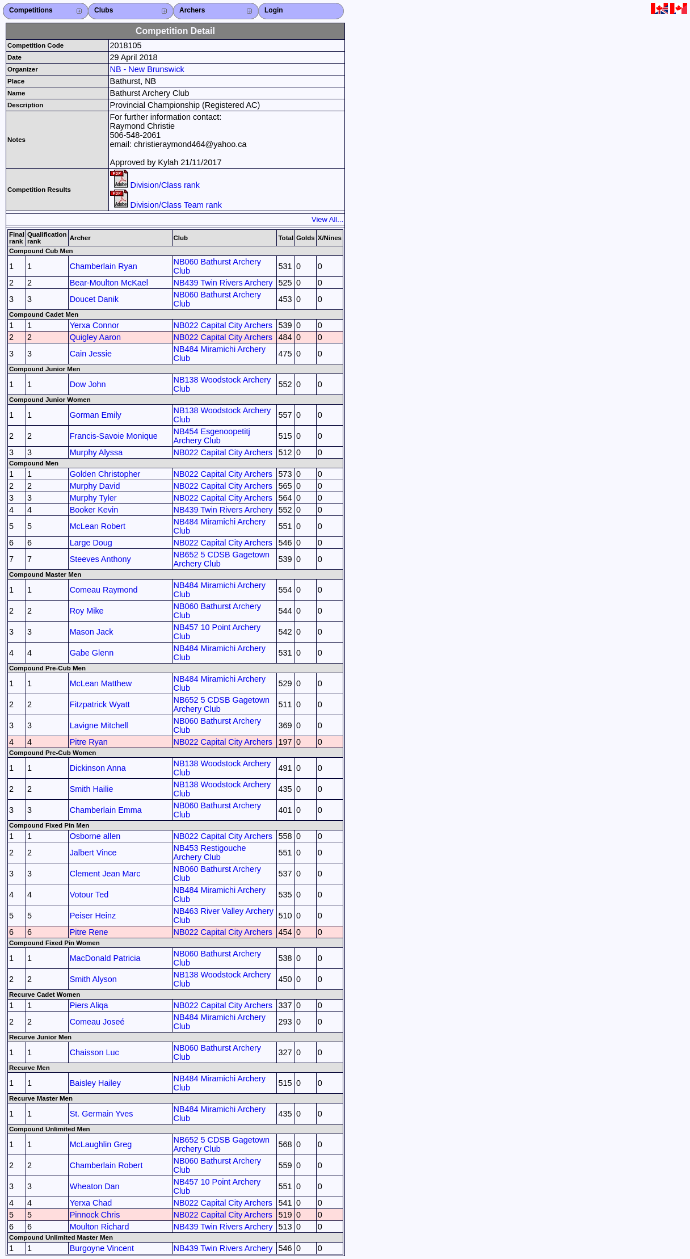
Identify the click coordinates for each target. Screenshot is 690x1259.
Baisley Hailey (95, 1083)
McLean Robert (97, 526)
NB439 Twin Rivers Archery (223, 282)
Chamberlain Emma (106, 810)
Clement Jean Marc (105, 873)
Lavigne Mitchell (99, 725)
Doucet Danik (94, 299)
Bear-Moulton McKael (109, 282)
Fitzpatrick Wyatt (100, 704)
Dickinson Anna (98, 768)
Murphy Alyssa (96, 452)
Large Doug (91, 542)
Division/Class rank (155, 185)
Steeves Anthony (100, 559)
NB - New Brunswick (147, 69)
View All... (327, 219)
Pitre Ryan (89, 741)
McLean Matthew (101, 683)
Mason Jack (91, 631)
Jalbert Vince (93, 852)
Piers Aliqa (89, 1005)
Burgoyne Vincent (102, 1248)
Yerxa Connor (94, 325)
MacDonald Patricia (105, 958)
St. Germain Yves (101, 1113)
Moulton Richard (99, 1226)
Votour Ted (89, 894)
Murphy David (95, 485)
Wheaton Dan (95, 1186)
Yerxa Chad (91, 1202)
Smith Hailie (91, 789)
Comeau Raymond (104, 589)
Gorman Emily (95, 414)
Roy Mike (87, 610)
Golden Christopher (105, 474)
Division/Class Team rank (166, 204)
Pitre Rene (89, 932)
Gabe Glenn (92, 652)
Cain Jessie (91, 353)
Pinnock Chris (95, 1214)
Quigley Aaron (95, 337)
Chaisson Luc (94, 1052)
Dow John (88, 384)
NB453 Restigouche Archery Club (210, 852)
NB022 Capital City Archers (223, 325)
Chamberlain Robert (106, 1165)
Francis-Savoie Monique (114, 435)
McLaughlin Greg (101, 1144)
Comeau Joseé (97, 1021)
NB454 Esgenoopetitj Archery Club (212, 436)
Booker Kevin (94, 509)
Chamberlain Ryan (103, 266)
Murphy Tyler (93, 497)
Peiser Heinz (93, 915)
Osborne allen (95, 836)
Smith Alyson (93, 979)
